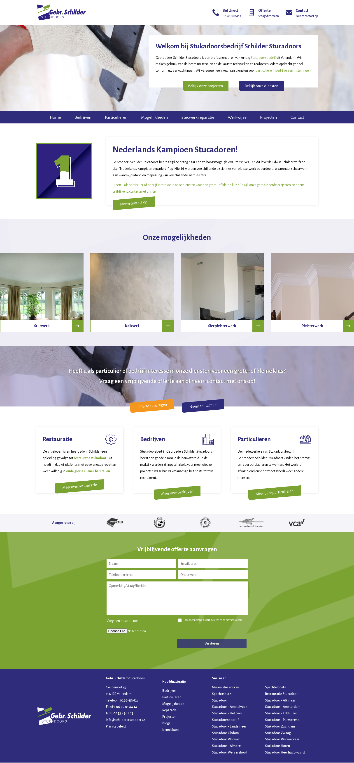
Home (55, 117)
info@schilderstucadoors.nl (126, 720)
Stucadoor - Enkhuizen (281, 714)
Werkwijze (237, 117)
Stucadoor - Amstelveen (229, 707)
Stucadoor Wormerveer (282, 740)
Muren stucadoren (225, 688)
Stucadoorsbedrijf (225, 720)
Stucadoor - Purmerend (282, 720)
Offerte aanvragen (152, 405)
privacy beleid (202, 620)
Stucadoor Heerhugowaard (285, 753)
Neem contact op (136, 203)
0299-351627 (129, 701)
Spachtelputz (221, 694)
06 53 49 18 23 (123, 714)
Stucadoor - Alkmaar (280, 701)
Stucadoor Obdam (225, 733)
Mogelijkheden (154, 117)
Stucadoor (219, 701)
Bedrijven (83, 117)
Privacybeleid (116, 727)
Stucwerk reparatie (198, 117)
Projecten (268, 117)
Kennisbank (170, 730)
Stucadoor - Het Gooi (227, 714)
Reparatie (169, 711)
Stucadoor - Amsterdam (282, 707)
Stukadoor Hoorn (277, 746)
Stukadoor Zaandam (280, 727)
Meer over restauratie (79, 486)
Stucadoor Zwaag (278, 733)
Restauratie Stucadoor (281, 694)
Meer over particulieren (274, 493)
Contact (297, 117)
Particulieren (116, 117)
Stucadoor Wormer (226, 740)
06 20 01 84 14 (126, 707)
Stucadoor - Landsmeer (229, 727)
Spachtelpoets (275, 688)
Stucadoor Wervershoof (229, 753)
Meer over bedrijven (177, 493)
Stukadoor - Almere (226, 746)
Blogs (166, 724)
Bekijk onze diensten (261, 86)
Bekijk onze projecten (205, 86)
